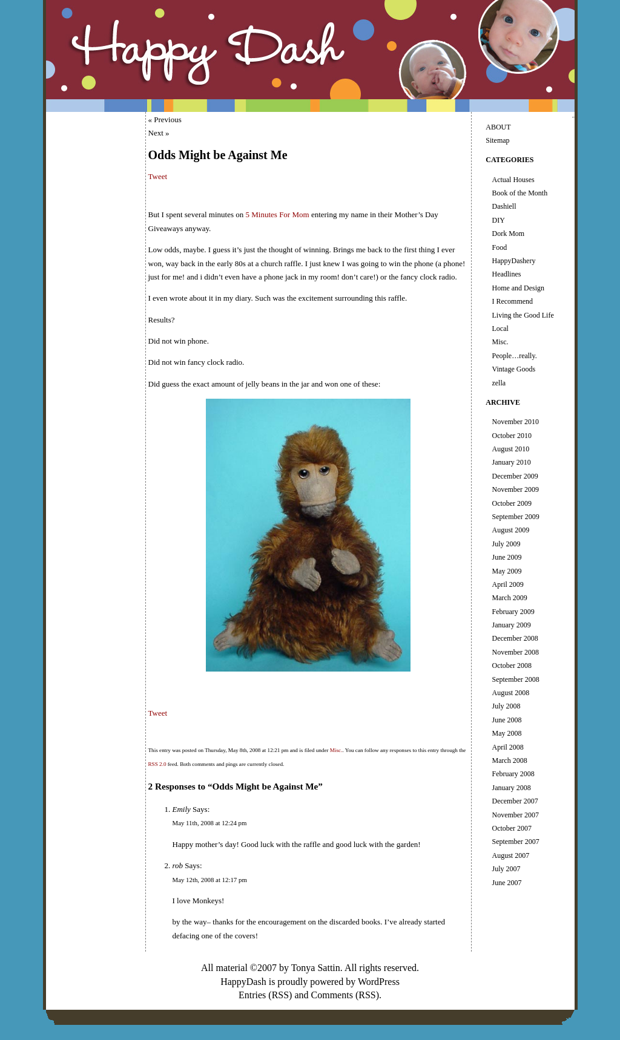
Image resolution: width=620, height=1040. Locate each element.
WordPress (379, 981)
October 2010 (512, 435)
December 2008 (515, 638)
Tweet (158, 176)
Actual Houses (513, 179)
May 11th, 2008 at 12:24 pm (210, 822)
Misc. (336, 750)
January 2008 (511, 787)
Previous (168, 119)
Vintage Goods (513, 369)
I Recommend (512, 301)
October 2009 (512, 503)
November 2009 (515, 489)
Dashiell (504, 206)
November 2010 (515, 421)
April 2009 (507, 584)
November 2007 (515, 815)
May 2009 (506, 571)
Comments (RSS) (345, 995)
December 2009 (515, 476)
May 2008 (506, 733)
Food (499, 247)
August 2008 (510, 692)
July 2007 (506, 869)
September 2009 (515, 516)
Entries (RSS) (265, 995)
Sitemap (497, 140)
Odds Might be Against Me (218, 155)
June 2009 (506, 557)
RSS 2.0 (157, 764)
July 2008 (506, 706)
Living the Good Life (522, 315)
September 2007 (515, 841)
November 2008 (515, 652)
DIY (498, 220)
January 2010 (511, 462)
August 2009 (510, 530)
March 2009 (509, 598)
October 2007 (512, 828)
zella (499, 383)
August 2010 (510, 449)
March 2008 (509, 760)
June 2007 (506, 882)
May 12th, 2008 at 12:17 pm (210, 879)
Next (155, 132)
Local (500, 328)
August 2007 (510, 855)
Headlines (506, 274)
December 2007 (515, 801)
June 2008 (506, 720)
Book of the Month (519, 193)
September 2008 (515, 679)
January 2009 (511, 625)
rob (178, 865)
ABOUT (498, 127)
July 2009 (506, 544)
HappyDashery (513, 261)
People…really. (514, 356)
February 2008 (513, 774)
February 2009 (513, 611)
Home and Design (518, 288)
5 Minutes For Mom (277, 214)
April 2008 (507, 747)
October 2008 (512, 665)
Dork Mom (508, 233)
